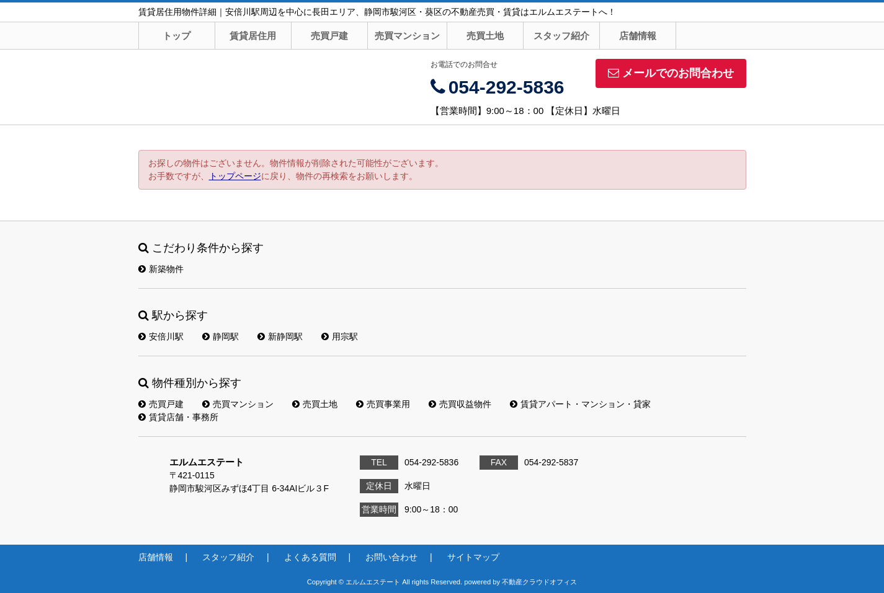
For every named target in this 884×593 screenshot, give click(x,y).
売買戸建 (329, 35)
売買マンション (407, 35)
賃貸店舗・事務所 (178, 417)
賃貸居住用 (253, 35)
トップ (176, 35)
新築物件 (161, 269)
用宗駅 (339, 336)
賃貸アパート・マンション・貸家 (580, 404)
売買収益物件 (460, 404)
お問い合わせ (391, 557)
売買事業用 (383, 404)
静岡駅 (220, 336)
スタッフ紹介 (561, 35)
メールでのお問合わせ (671, 73)
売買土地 (485, 35)
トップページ (235, 176)
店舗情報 (637, 35)
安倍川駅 (161, 336)
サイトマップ (473, 557)
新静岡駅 (280, 336)
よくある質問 (310, 557)
